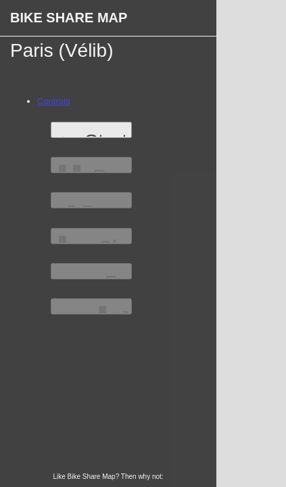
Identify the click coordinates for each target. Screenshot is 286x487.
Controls (53, 101)
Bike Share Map (68, 17)
